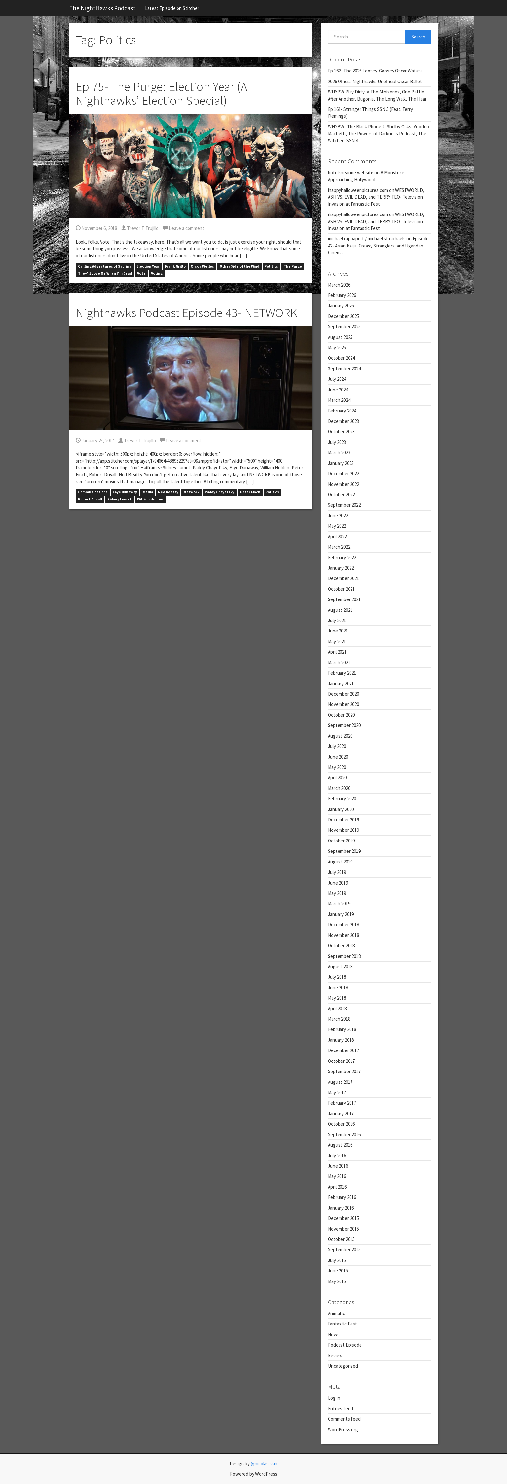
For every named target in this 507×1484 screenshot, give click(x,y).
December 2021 (343, 578)
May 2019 (337, 893)
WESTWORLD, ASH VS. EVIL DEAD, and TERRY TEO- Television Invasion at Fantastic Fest (376, 197)
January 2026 (341, 305)
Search (418, 37)
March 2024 (339, 400)
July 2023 (337, 442)
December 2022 (343, 473)
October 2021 (341, 589)
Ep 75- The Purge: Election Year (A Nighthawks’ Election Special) (161, 93)
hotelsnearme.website (350, 173)
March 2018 (339, 1019)
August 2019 (340, 862)
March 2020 (339, 788)
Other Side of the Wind (239, 266)
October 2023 (341, 431)
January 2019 (341, 914)
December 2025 (343, 316)
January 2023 (341, 463)
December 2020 (343, 694)
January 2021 (341, 683)
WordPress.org (343, 1429)
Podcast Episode (345, 1345)
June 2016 (338, 1166)
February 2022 (342, 558)
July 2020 (337, 746)
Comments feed (344, 1419)
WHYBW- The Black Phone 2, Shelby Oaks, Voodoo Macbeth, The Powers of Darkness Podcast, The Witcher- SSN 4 (378, 134)
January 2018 (341, 1040)
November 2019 (343, 830)
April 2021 (337, 652)
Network (192, 492)
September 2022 (344, 505)
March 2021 (339, 662)
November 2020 (343, 704)
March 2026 (339, 285)
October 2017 (341, 1061)
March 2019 (339, 903)
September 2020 (344, 725)
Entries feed (340, 1408)
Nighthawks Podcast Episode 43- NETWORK (186, 313)
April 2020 (337, 778)
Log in (334, 1398)
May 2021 (337, 641)
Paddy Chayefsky (219, 492)
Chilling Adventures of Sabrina (104, 266)
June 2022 (338, 515)
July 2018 (337, 977)
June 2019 (338, 883)
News (334, 1334)
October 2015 (341, 1239)
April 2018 (337, 1009)
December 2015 (343, 1218)
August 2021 (340, 610)
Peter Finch (250, 492)
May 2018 (337, 998)
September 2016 (344, 1134)
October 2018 (341, 945)
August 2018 (340, 966)
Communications (93, 492)
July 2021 (337, 620)
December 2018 (343, 924)
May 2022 (337, 526)
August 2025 (340, 337)
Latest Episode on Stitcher (172, 8)
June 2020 (338, 757)
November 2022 (343, 484)
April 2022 (337, 536)
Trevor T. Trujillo (140, 228)
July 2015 (337, 1260)
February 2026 (342, 295)
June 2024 (338, 390)
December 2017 (343, 1050)
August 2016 (340, 1145)
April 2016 (337, 1187)
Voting (157, 273)
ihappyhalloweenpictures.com (358, 190)
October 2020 (341, 715)
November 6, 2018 (96, 228)
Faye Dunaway (125, 492)
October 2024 (341, 358)
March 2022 (339, 547)
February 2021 (342, 673)
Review (335, 1355)
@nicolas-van (264, 1463)
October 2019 (341, 841)
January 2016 (341, 1208)
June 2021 (338, 631)
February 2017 (342, 1103)
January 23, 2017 (95, 440)
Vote (141, 273)
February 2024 (342, 411)
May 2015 (337, 1281)
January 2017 (341, 1113)
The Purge (293, 266)
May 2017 (337, 1092)
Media (148, 492)
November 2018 (343, 935)
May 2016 (337, 1176)
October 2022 (341, 494)
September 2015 (344, 1250)
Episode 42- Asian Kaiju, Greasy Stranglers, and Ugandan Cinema (378, 246)
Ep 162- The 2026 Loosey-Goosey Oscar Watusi (375, 71)
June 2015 (338, 1271)
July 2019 (337, 872)
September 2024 (344, 369)
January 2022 (341, 568)
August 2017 (340, 1082)
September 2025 (344, 327)
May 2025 (337, 348)
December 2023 (343, 421)
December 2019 (343, 820)
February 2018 (342, 1029)
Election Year (147, 266)
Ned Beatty (168, 492)
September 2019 (344, 851)
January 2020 (341, 809)
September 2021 (344, 599)
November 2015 (343, 1229)
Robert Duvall (90, 499)
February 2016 (342, 1197)
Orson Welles (202, 266)
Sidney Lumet (119, 499)
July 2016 (337, 1155)
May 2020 (337, 767)
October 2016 (341, 1124)
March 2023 (339, 452)
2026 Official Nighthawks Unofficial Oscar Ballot (375, 81)
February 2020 (342, 799)
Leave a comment (183, 228)
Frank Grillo (175, 266)
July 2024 (337, 379)
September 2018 (344, 956)
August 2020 (340, 736)
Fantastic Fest (342, 1324)
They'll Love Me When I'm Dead (105, 273)
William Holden (150, 499)
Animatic (336, 1313)
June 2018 (338, 987)
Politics (271, 266)
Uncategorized (343, 1366)
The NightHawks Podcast (102, 8)
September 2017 (344, 1071)
